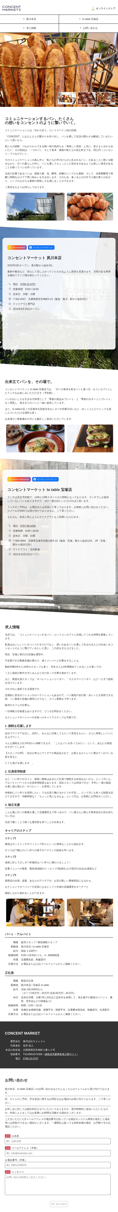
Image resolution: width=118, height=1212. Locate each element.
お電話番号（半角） (16, 1160)
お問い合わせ (88, 28)
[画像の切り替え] (67, 98)
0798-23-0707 (28, 284)
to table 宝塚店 (88, 19)
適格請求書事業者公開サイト (61, 1054)
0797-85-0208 (28, 526)
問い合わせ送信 (59, 1204)
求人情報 (29, 28)
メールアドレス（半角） (22, 1148)
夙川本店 (29, 19)
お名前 (12, 1136)
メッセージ (14, 1172)
